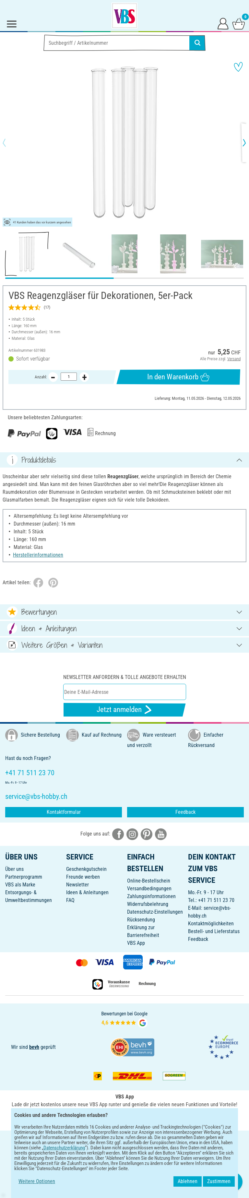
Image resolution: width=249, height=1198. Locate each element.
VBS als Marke (20, 885)
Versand (234, 358)
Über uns (14, 869)
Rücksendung (141, 920)
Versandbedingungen (149, 888)
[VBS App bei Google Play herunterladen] (102, 1119)
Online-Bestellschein (148, 881)
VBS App (136, 943)
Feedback (185, 812)
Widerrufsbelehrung (147, 904)
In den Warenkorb (178, 377)
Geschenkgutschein (86, 869)
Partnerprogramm (23, 877)
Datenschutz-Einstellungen (155, 912)
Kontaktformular (64, 812)
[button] (10, 142)
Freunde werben (83, 877)
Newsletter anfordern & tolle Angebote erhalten (124, 677)
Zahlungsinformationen (151, 896)
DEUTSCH (124, 1140)
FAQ (70, 900)
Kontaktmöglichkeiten (211, 923)
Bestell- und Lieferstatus (214, 931)
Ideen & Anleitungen (87, 892)
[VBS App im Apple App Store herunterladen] (147, 1119)
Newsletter (77, 885)
